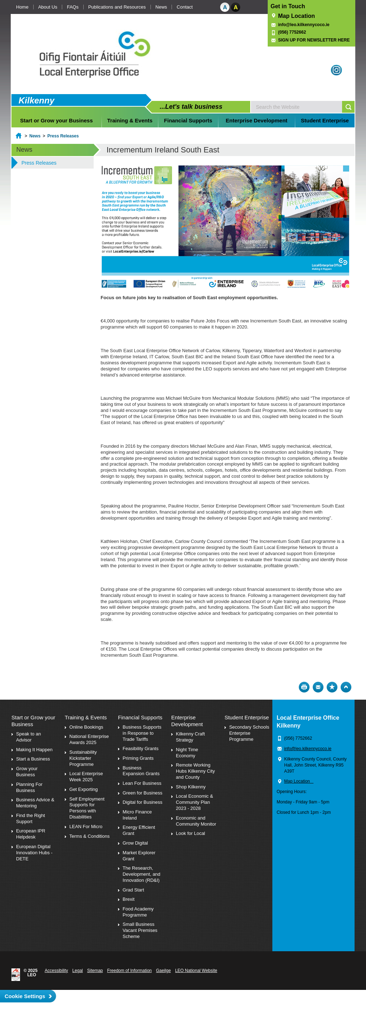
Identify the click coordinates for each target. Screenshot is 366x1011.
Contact (185, 7)
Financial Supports (188, 120)
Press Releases (63, 135)
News (161, 7)
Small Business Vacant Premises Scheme (140, 930)
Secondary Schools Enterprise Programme (249, 733)
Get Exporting (83, 789)
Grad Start (133, 890)
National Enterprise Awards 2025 (89, 739)
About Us (47, 7)
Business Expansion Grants (141, 771)
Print (304, 687)
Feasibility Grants (140, 748)
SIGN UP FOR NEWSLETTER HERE (314, 40)
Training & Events (130, 120)
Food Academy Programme (138, 912)
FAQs (73, 7)
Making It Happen (34, 749)
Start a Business (33, 759)
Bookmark (332, 687)
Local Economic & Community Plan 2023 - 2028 (194, 802)
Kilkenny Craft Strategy (190, 737)
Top (346, 687)
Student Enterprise (325, 120)
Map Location (296, 16)
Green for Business (142, 793)
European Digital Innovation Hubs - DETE (34, 852)
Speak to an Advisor (28, 737)
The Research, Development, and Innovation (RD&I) (141, 874)
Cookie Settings (25, 996)
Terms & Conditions (89, 836)
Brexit (128, 899)
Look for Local (190, 833)
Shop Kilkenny (191, 786)
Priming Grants (138, 758)
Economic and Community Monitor (196, 821)
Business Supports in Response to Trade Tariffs (142, 733)
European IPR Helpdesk (30, 834)
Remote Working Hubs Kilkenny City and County (195, 771)
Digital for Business (142, 802)
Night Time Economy (187, 752)
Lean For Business (142, 783)
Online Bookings (86, 727)
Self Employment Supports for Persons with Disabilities (86, 808)
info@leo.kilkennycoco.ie (304, 24)
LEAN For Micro (85, 826)
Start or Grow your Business (56, 120)
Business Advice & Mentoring (35, 802)
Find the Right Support (30, 818)
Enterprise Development (257, 120)
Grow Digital (135, 843)
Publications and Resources (117, 7)
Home (22, 7)
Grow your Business (27, 771)
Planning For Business (29, 787)
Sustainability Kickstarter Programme (83, 758)
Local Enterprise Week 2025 (86, 776)
